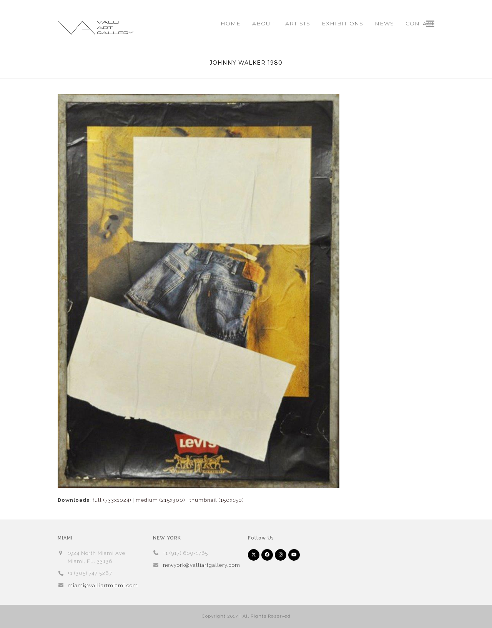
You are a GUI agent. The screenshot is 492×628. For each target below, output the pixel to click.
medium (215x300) (160, 500)
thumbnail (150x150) (216, 500)
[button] (430, 23)
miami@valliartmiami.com (103, 585)
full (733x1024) (112, 500)
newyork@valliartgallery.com (201, 565)
